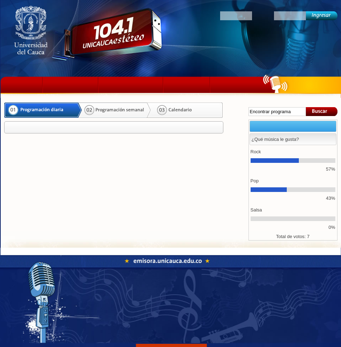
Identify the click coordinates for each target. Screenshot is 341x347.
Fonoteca (197, 288)
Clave (263, 15)
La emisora (70, 84)
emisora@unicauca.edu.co (191, 319)
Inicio (23, 84)
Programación (130, 84)
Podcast (186, 84)
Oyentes (206, 15)
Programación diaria (41, 110)
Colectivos (237, 84)
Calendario (185, 110)
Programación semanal (114, 110)
